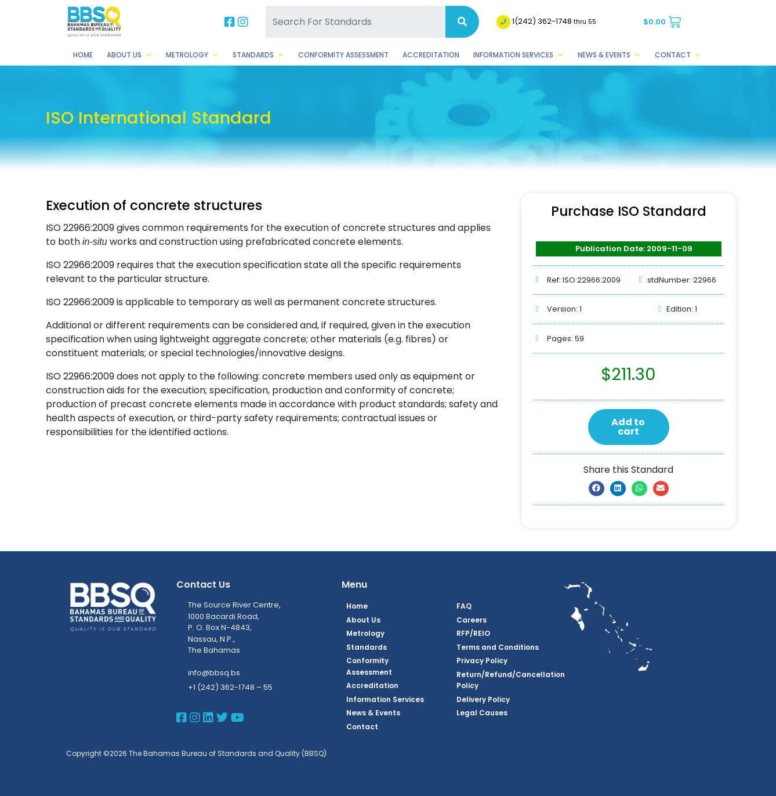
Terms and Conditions (497, 647)
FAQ (464, 606)
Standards (258, 55)
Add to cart (628, 426)
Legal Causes (481, 713)
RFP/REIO (473, 633)
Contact (678, 55)
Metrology (192, 55)
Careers (471, 620)
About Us (129, 55)
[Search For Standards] (355, 22)
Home (83, 55)
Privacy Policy (481, 660)
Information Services (518, 55)
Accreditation (430, 55)
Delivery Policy (483, 699)
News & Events (609, 55)
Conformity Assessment (343, 55)
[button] (596, 488)
